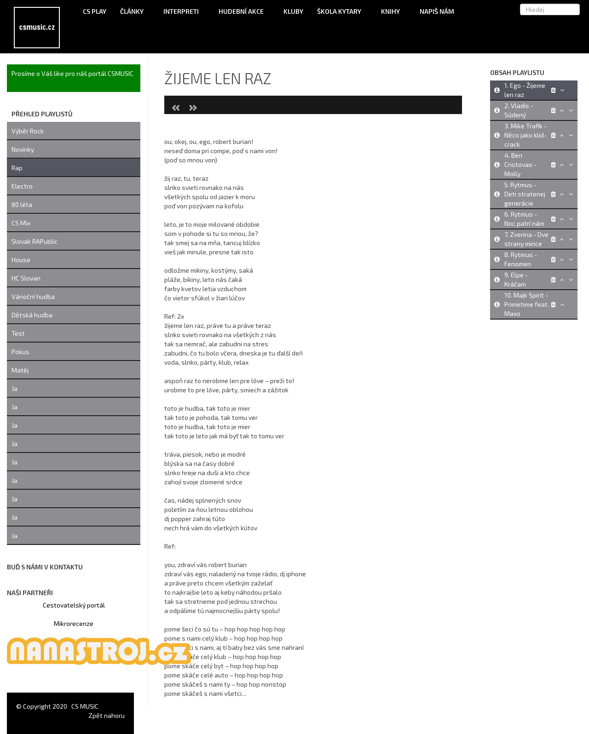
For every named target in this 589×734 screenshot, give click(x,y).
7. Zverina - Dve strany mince (526, 238)
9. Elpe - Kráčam (516, 279)
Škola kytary (342, 11)
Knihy (393, 11)
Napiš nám (437, 11)
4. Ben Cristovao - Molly (520, 164)
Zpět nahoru (106, 715)
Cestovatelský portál (74, 605)
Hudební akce (244, 11)
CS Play (94, 11)
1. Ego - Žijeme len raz (524, 89)
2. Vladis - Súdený (518, 110)
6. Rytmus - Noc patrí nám (524, 218)
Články (135, 11)
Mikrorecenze (73, 623)
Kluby (293, 11)
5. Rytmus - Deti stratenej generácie (524, 194)
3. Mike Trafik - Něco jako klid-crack (525, 135)
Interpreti (184, 11)
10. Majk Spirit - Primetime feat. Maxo (526, 304)
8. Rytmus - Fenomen (520, 259)
